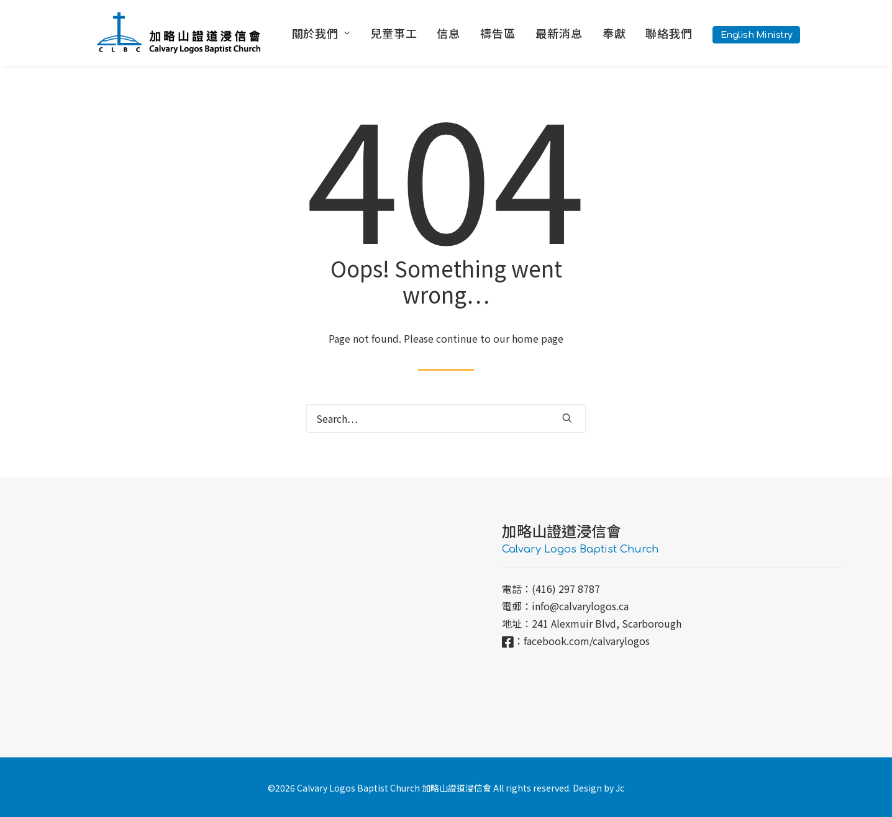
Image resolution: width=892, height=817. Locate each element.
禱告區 (498, 33)
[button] (567, 418)
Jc (620, 788)
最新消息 (559, 33)
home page (537, 338)
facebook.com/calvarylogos (587, 640)
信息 (448, 33)
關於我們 (321, 33)
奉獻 (614, 33)
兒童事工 (393, 33)
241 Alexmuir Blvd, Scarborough (606, 623)
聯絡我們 (669, 33)
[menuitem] (325, 33)
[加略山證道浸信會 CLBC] (179, 33)
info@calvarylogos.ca (580, 605)
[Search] (446, 418)
